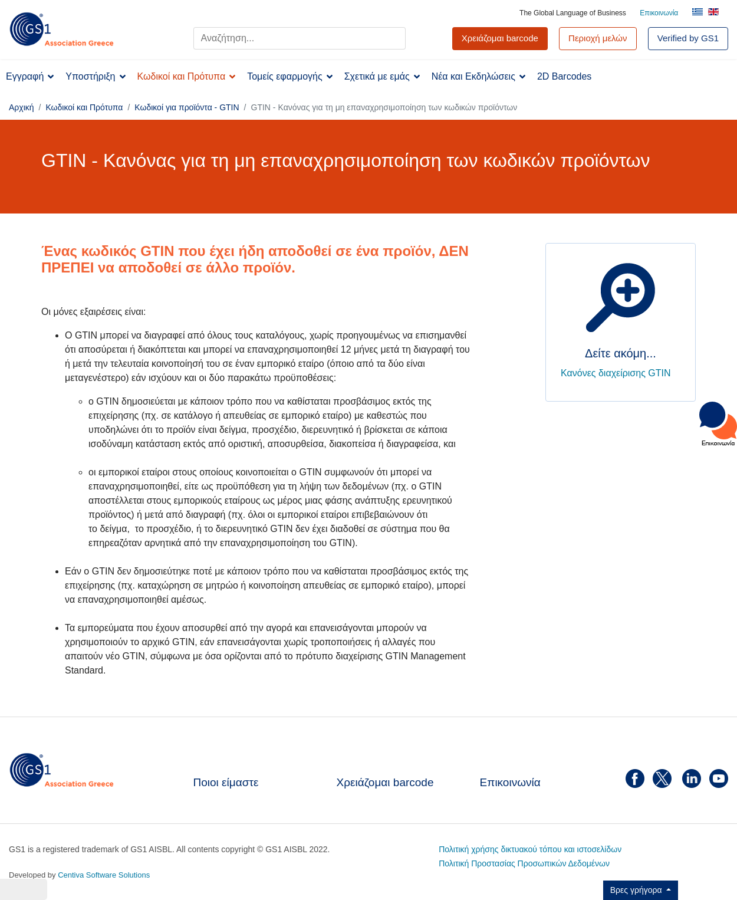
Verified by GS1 (688, 38)
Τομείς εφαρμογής (285, 76)
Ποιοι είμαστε (226, 782)
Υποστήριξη (90, 76)
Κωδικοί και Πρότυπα (181, 76)
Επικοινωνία (659, 13)
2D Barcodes (564, 76)
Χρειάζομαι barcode (385, 782)
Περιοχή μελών (597, 38)
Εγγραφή (25, 76)
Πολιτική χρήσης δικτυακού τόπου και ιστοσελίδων (530, 849)
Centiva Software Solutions (104, 875)
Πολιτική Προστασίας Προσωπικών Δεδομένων (524, 863)
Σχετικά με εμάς (377, 76)
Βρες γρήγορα (637, 890)
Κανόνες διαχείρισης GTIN (616, 373)
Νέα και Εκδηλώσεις (473, 76)
